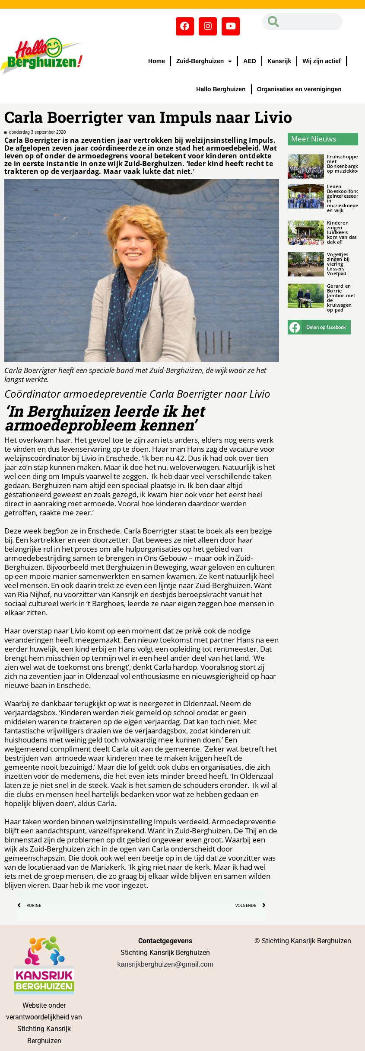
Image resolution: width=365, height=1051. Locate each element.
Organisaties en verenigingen (299, 89)
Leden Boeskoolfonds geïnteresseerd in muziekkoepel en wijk (344, 198)
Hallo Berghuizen (220, 89)
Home (156, 61)
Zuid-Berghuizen (204, 61)
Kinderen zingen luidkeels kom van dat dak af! (341, 232)
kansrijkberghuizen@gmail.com (165, 964)
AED (249, 61)
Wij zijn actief (321, 61)
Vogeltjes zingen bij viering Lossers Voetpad (338, 263)
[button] (319, 327)
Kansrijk (279, 61)
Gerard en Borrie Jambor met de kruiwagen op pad (341, 298)
